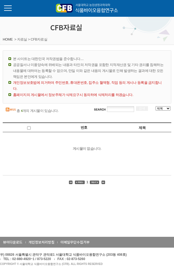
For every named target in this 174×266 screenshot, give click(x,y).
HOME (8, 39)
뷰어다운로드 (13, 242)
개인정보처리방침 (42, 242)
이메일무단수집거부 (75, 242)
